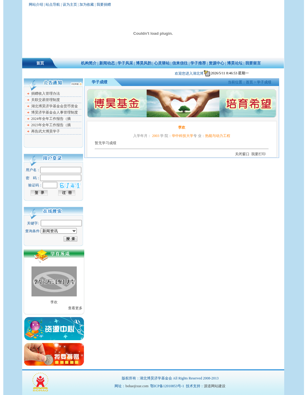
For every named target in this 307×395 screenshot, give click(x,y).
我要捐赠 (104, 4)
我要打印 (258, 154)
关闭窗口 (242, 154)
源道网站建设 (214, 386)
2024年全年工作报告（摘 (51, 119)
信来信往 (180, 63)
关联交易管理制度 (45, 100)
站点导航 (53, 4)
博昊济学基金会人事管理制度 (54, 112)
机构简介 (89, 63)
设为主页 (70, 4)
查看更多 (75, 308)
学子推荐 (198, 63)
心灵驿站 (162, 63)
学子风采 (125, 63)
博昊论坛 (235, 63)
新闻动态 (107, 63)
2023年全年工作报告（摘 (51, 125)
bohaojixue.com (136, 386)
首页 (40, 63)
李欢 (54, 302)
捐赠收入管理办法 (45, 93)
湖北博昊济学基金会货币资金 (54, 106)
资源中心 (216, 63)
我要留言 (253, 63)
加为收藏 (86, 4)
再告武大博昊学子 (45, 131)
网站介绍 (36, 4)
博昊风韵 (143, 63)
